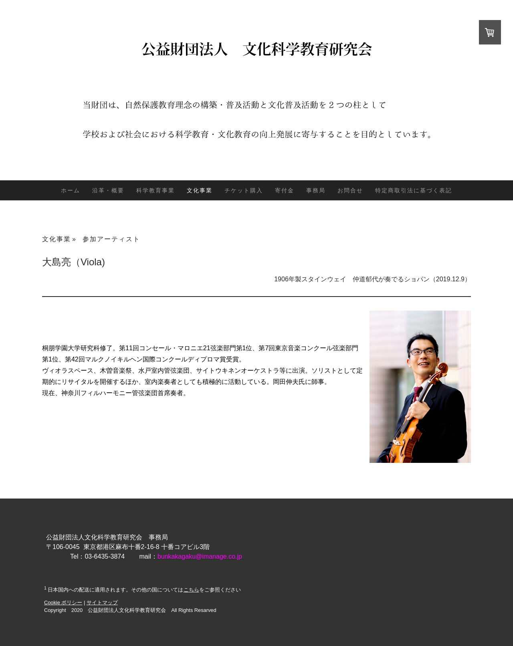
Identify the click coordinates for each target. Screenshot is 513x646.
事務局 (315, 190)
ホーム (70, 190)
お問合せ (350, 190)
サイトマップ (102, 603)
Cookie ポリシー (63, 603)
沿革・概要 (108, 190)
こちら (191, 590)
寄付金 (284, 190)
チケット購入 (243, 190)
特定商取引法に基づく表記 (413, 190)
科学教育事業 (155, 190)
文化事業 (199, 190)
